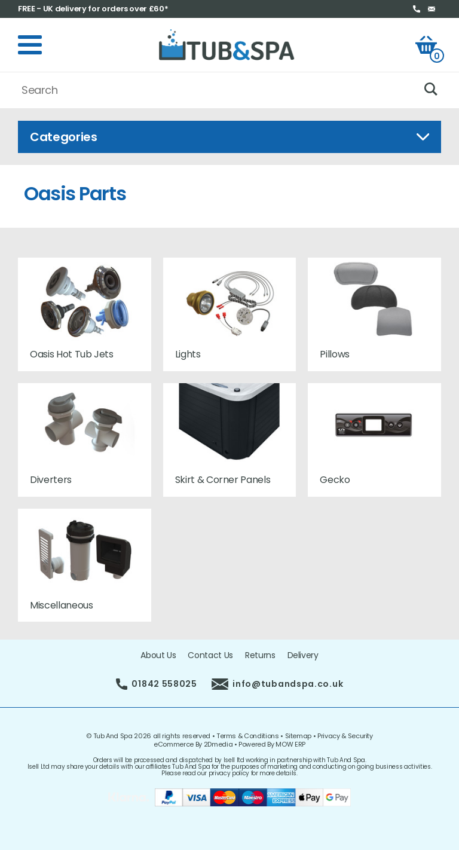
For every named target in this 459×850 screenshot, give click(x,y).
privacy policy (229, 773)
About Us (158, 655)
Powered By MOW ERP (271, 744)
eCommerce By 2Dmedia (193, 744)
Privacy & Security (345, 736)
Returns (260, 655)
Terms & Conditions (247, 736)
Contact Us (210, 655)
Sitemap (298, 736)
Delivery (303, 655)
